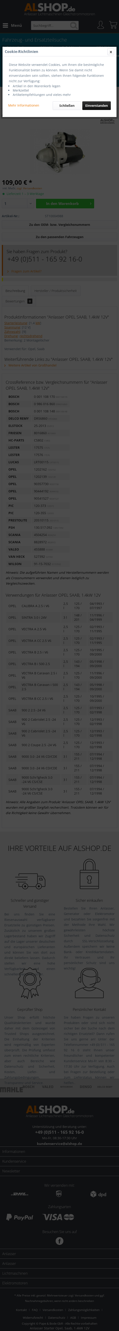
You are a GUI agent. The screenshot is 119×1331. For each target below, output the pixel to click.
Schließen (67, 105)
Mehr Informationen (23, 105)
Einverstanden (96, 105)
